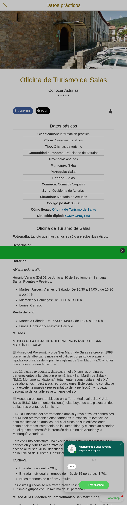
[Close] (122, 250)
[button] (120, 444)
